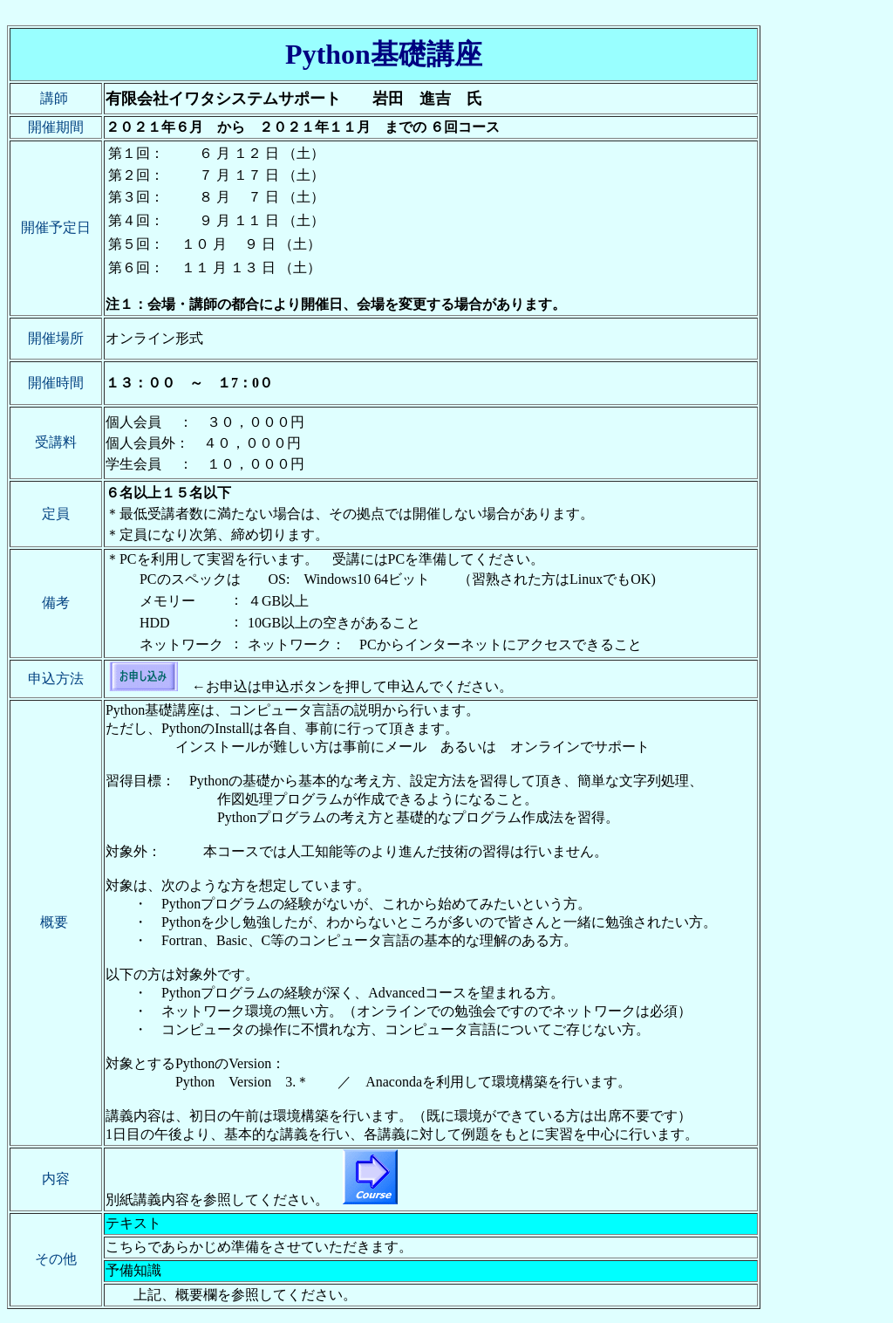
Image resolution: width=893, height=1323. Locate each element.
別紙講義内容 (147, 1199)
